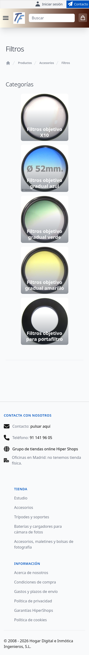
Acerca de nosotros (31, 572)
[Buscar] (52, 18)
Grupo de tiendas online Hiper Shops (45, 449)
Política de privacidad (33, 601)
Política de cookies (30, 619)
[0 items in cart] (83, 17)
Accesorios (46, 63)
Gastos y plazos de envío (36, 591)
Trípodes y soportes (31, 517)
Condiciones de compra (35, 582)
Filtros (65, 63)
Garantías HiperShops (33, 610)
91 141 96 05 (41, 437)
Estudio (21, 498)
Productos (25, 63)
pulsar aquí (40, 426)
